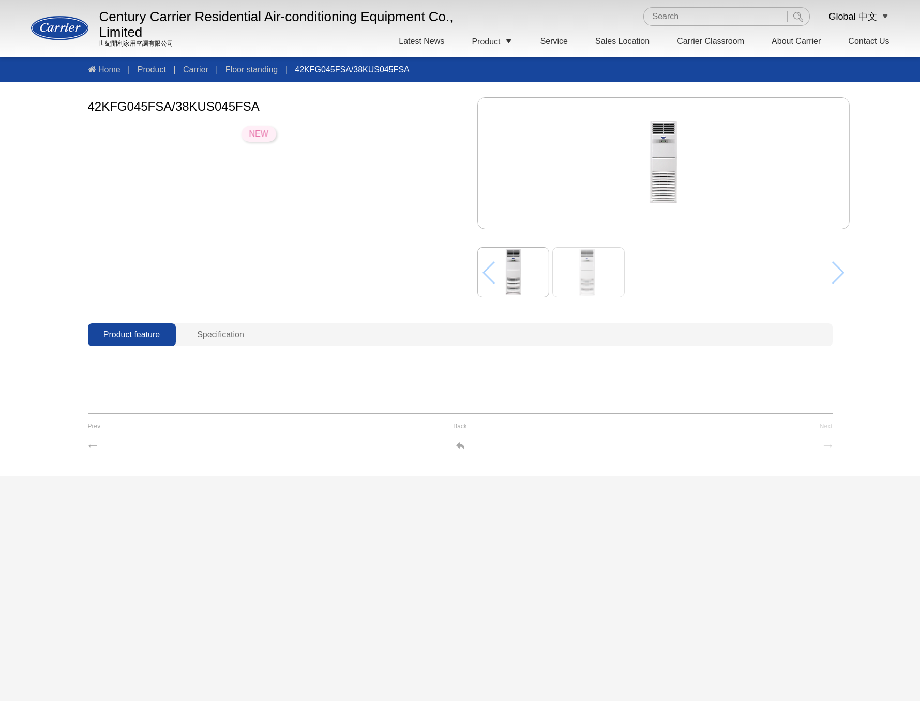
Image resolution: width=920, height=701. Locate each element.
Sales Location (622, 41)
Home (109, 69)
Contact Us (868, 41)
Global (841, 16)
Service (554, 41)
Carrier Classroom (710, 41)
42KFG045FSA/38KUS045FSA (352, 69)
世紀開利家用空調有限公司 (136, 43)
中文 (867, 16)
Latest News (421, 41)
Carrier (195, 69)
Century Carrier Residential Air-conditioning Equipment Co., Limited (276, 24)
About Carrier (796, 41)
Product (492, 41)
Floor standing (251, 69)
